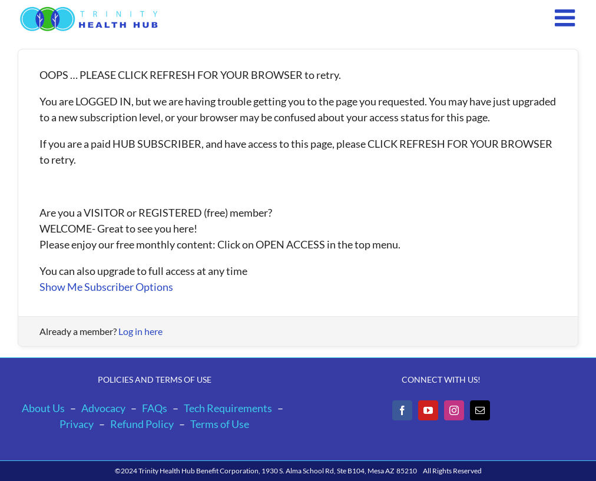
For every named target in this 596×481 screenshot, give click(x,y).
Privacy (76, 423)
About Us (43, 408)
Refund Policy (142, 423)
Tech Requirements (228, 408)
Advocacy (103, 408)
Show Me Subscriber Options (106, 286)
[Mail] (480, 410)
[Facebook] (402, 410)
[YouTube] (428, 410)
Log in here (140, 331)
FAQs (154, 408)
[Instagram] (454, 410)
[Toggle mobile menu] (566, 17)
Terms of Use (219, 423)
